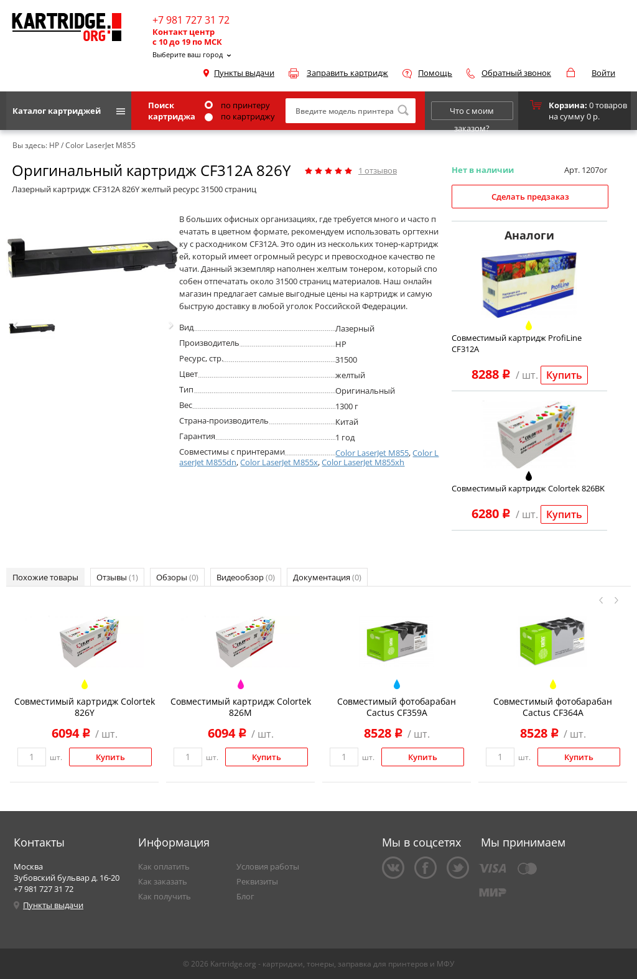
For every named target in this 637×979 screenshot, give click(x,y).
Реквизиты (257, 881)
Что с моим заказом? (472, 112)
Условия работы (267, 866)
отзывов (377, 170)
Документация (327, 577)
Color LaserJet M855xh (363, 462)
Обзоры (177, 577)
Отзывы (117, 577)
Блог (245, 896)
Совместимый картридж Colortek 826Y (84, 706)
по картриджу (240, 116)
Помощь (435, 72)
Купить (564, 375)
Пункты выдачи (244, 72)
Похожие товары (45, 577)
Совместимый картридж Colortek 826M (240, 706)
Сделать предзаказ (530, 196)
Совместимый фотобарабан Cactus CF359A (396, 706)
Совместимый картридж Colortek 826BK (528, 488)
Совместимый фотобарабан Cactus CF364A (552, 706)
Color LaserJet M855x (279, 462)
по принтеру (237, 105)
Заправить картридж (347, 72)
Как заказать (162, 881)
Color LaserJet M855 (372, 452)
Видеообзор (245, 577)
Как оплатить (164, 866)
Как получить (164, 896)
